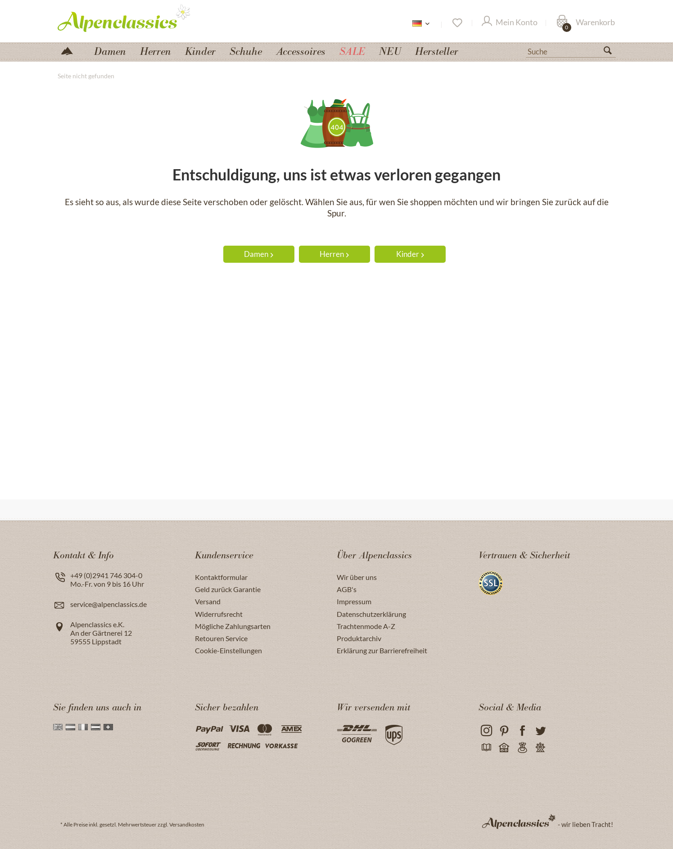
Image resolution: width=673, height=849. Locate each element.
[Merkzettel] (456, 23)
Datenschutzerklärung (371, 614)
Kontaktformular (221, 577)
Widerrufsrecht (219, 614)
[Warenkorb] (585, 23)
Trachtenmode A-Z (366, 626)
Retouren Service (221, 638)
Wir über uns (357, 577)
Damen (258, 254)
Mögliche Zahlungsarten (233, 626)
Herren (334, 254)
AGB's (347, 589)
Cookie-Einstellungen (228, 650)
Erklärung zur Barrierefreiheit (382, 650)
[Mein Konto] (509, 23)
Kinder (410, 254)
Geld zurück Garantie (228, 589)
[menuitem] (571, 50)
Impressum (354, 601)
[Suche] (571, 51)
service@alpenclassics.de (108, 604)
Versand (208, 601)
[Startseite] (70, 50)
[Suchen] (611, 52)
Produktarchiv (359, 638)
